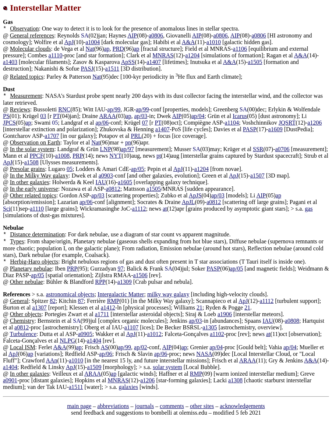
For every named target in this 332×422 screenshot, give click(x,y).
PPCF (36, 156)
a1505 (255, 62)
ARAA (107, 116)
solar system (167, 367)
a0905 (85, 334)
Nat (90, 49)
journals (144, 406)
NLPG (67, 340)
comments (172, 406)
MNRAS (162, 55)
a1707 (52, 136)
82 (53, 301)
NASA (204, 354)
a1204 (192, 55)
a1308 (235, 380)
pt (158, 156)
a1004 (92, 42)
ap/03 (140, 116)
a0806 (156, 35)
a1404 (94, 340)
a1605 (125, 182)
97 (121, 268)
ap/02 (140, 347)
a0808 (292, 321)
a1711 (102, 314)
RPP (100, 282)
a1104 (232, 122)
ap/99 (114, 109)
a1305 (210, 327)
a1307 (39, 307)
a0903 (106, 175)
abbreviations (113, 406)
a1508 (31, 162)
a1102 (217, 334)
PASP (250, 129)
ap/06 (102, 122)
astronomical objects (70, 294)
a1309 (124, 282)
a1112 (139, 208)
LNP (105, 149)
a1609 (275, 129)
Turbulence (23, 334)
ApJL (188, 202)
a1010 (213, 42)
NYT (115, 156)
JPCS (9, 122)
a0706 (282, 149)
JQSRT (287, 122)
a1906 (225, 314)
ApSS (128, 62)
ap (106, 49)
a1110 (56, 55)
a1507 (257, 175)
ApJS (195, 195)
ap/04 (198, 116)
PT (56, 116)
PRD (118, 49)
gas (308, 208)
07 (145, 122)
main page (79, 406)
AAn (51, 360)
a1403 (10, 62)
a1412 (108, 307)
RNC (64, 109)
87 (81, 301)
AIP (132, 35)
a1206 (314, 122)
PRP (78, 156)
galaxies (128, 387)
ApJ (69, 42)
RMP (113, 301)
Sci (6, 208)
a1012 (154, 334)
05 (70, 169)
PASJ (87, 68)
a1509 (94, 367)
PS (6, 116)
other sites (202, 406)
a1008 (62, 156)
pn (128, 142)
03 (43, 116)
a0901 (10, 380)
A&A (188, 42)
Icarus (240, 116)
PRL (136, 136)
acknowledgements (242, 406)
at (165, 208)
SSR (258, 149)
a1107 (131, 327)
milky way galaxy (168, 294)
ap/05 (137, 169)
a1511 (112, 68)
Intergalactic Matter (121, 294)
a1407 (153, 62)
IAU (101, 182)
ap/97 (127, 149)
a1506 (140, 275)
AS (104, 347)
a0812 (113, 189)
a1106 (240, 49)
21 (199, 307)
